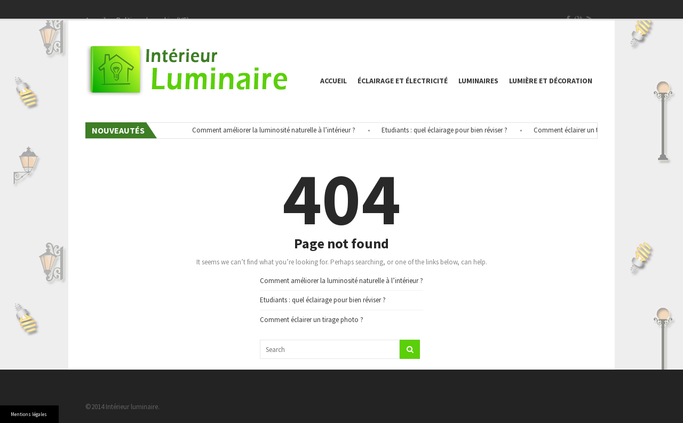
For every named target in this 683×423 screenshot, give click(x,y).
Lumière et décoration (550, 80)
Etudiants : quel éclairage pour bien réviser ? (447, 130)
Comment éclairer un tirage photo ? (587, 130)
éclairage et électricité (403, 80)
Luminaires (478, 80)
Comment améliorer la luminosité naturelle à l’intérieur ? (276, 130)
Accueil (333, 80)
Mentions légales (29, 414)
